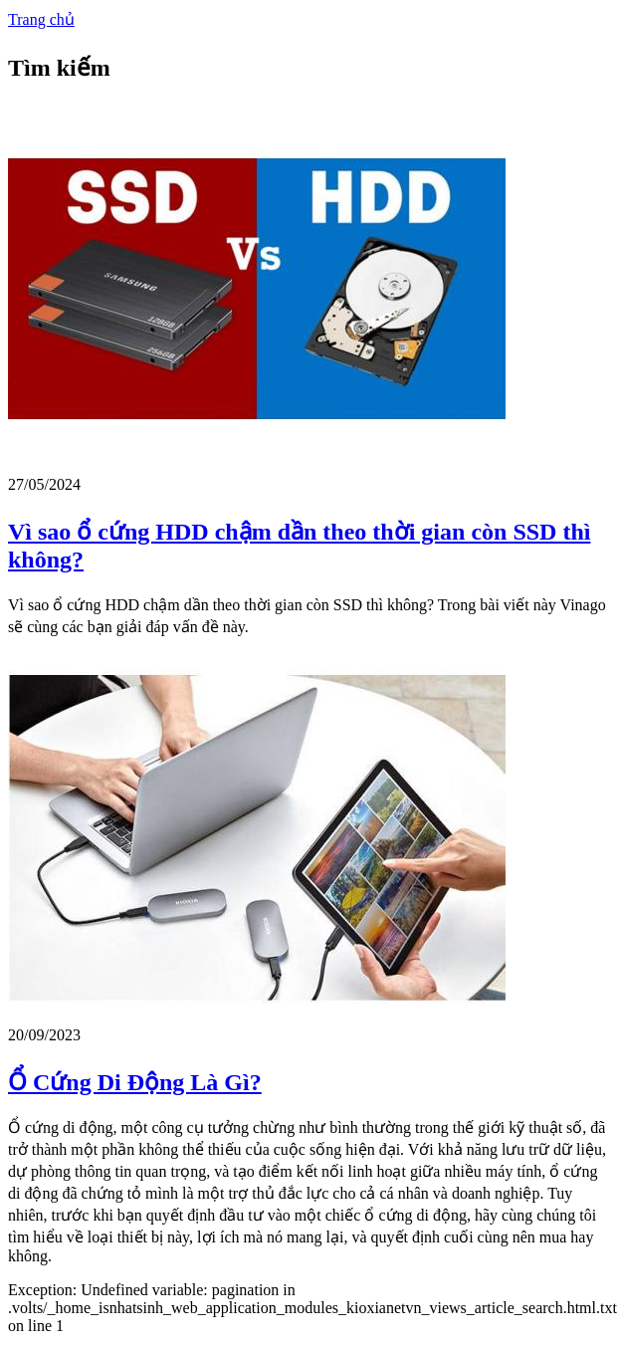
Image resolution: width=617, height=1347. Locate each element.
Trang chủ (41, 19)
